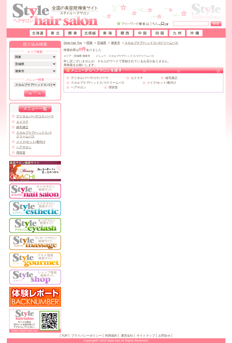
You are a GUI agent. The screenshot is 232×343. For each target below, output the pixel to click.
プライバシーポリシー (86, 335)
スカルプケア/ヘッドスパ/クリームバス (151, 43)
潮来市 (115, 43)
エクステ (137, 78)
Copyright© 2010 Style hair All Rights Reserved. (115, 340)
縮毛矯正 (171, 78)
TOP (64, 335)
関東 (89, 43)
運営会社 (127, 335)
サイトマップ (146, 335)
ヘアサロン (78, 87)
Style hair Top (73, 43)
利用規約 (111, 335)
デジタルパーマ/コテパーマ (90, 78)
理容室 (113, 87)
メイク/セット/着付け (161, 82)
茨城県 (101, 43)
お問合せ (164, 335)
